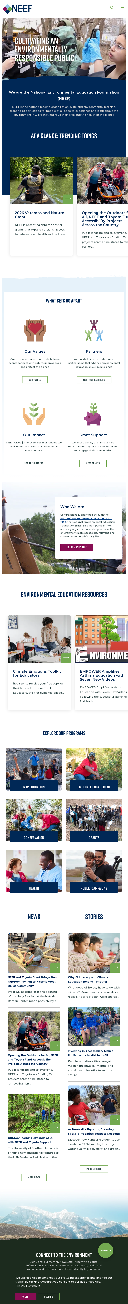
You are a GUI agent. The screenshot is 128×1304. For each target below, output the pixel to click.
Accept (26, 1296)
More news (34, 1177)
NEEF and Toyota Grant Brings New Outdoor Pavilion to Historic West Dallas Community (32, 981)
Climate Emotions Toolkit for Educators (37, 673)
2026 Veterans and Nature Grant (39, 215)
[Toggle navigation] (122, 8)
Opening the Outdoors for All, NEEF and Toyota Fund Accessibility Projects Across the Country (33, 1059)
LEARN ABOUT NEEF (77, 547)
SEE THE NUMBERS (33, 463)
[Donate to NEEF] (105, 1250)
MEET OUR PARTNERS (94, 380)
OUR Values (35, 380)
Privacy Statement (27, 1285)
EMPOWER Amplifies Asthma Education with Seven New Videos (102, 675)
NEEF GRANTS (93, 463)
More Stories (94, 1169)
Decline (48, 1296)
